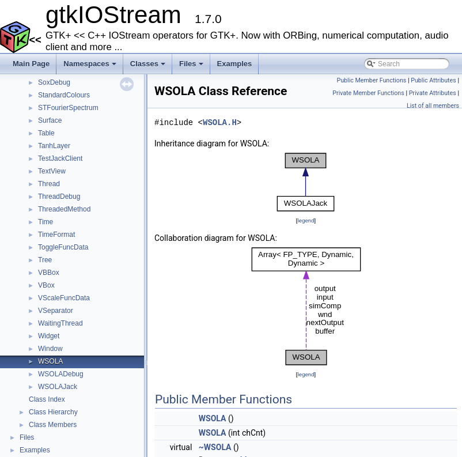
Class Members (53, 425)
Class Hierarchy (53, 412)
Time (45, 222)
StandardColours (64, 95)
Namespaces (90, 66)
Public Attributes (433, 80)
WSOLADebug (61, 374)
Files (192, 66)
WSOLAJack (57, 387)
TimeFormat (56, 235)
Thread (49, 184)
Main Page (31, 63)
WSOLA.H (220, 122)
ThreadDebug (59, 196)
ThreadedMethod (64, 209)
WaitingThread (60, 323)
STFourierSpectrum (68, 108)
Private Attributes (432, 93)
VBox (46, 285)
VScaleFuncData (64, 298)
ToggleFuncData (63, 247)
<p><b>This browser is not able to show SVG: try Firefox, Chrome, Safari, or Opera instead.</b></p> (306, 182)
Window (50, 349)
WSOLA (50, 361)
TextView (52, 171)
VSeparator (55, 311)
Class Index (47, 399)
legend (305, 220)
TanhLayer (54, 146)
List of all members (433, 105)
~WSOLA (215, 447)
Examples (234, 63)
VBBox (48, 273)
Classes (148, 66)
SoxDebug (54, 82)
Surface (50, 120)
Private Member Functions (368, 93)
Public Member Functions (372, 80)
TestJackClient (60, 158)
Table (46, 133)
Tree (45, 260)
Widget (48, 336)
